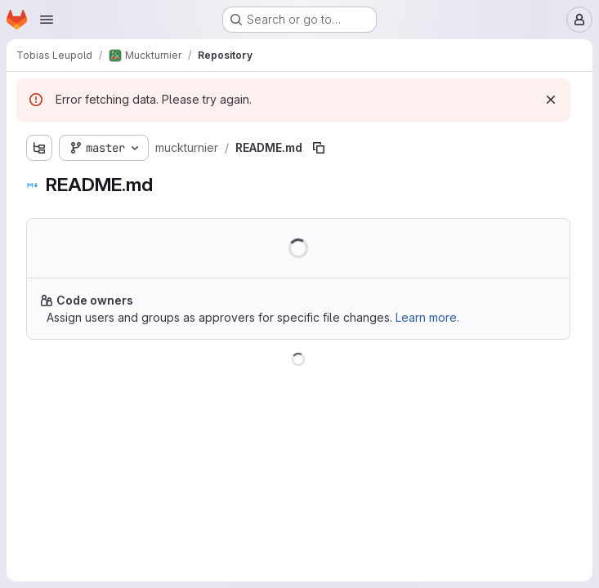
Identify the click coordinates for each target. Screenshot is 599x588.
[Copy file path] (319, 148)
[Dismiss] (551, 99)
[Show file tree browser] (39, 148)
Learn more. (427, 317)
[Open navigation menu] (47, 20)
